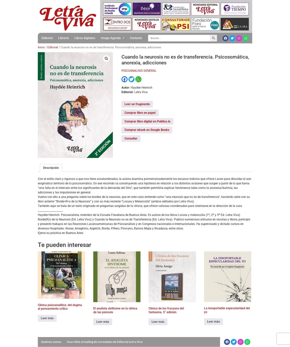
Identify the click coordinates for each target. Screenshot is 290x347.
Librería (63, 38)
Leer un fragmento (137, 104)
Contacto (136, 38)
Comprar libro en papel (140, 113)
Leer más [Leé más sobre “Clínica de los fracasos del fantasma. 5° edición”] (158, 322)
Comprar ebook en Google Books (147, 130)
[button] (112, 38)
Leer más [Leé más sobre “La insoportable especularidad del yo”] (213, 321)
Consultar (131, 138)
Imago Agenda (112, 38)
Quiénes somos (51, 341)
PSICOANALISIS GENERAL (138, 70)
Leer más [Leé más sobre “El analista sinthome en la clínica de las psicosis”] (102, 322)
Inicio (41, 47)
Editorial (47, 38)
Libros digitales (84, 38)
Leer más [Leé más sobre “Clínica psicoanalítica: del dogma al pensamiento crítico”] (47, 318)
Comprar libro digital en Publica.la (147, 121)
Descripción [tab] (51, 168)
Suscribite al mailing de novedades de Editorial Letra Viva (105, 341)
